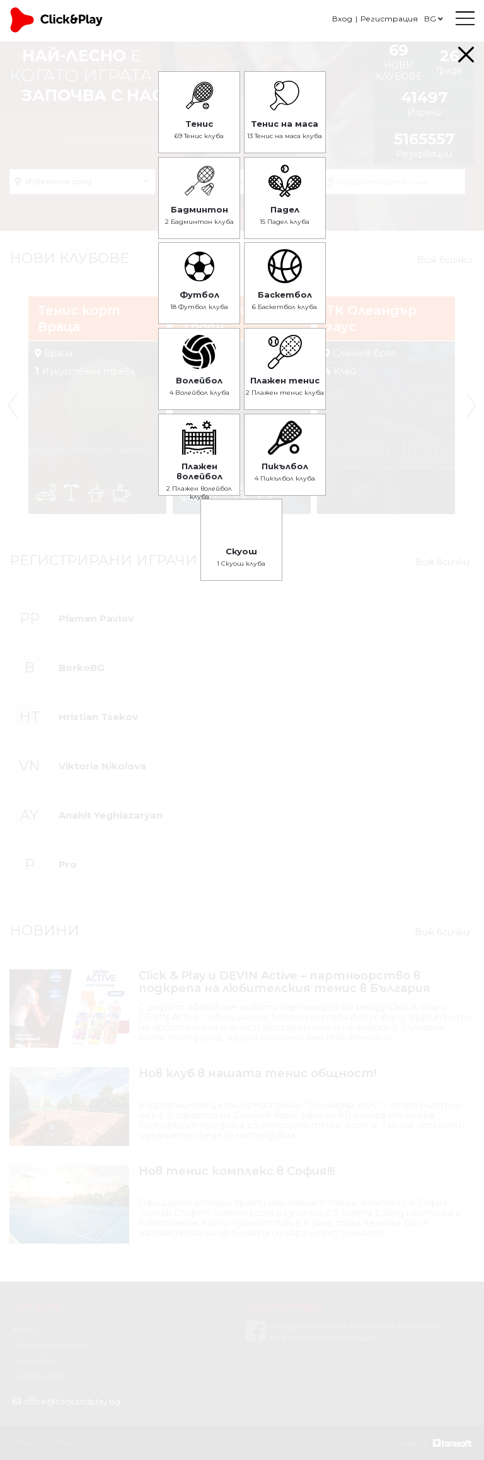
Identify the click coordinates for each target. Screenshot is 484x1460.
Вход (342, 18)
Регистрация (389, 18)
